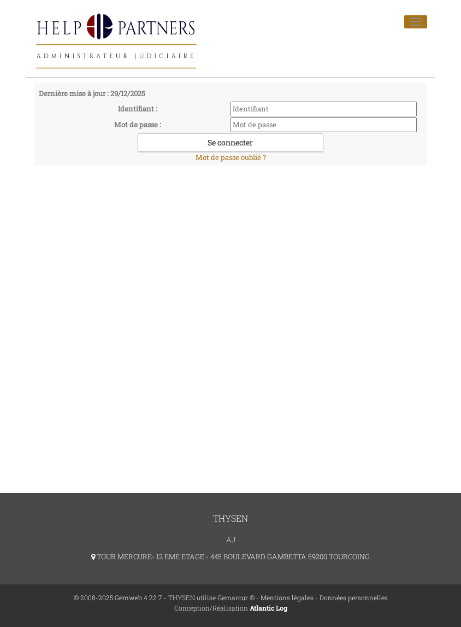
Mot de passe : (137, 124)
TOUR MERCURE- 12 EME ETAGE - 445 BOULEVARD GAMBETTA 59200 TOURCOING (230, 556)
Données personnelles (354, 597)
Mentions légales (287, 597)
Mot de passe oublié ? (231, 157)
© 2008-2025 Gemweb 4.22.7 (118, 597)
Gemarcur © (236, 597)
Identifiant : (137, 109)
